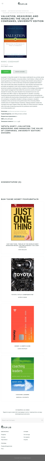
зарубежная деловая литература (18, 10)
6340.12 (16, 121)
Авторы (3, 437)
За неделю (27, 437)
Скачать (6, 71)
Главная (3, 10)
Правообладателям (6, 446)
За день (26, 439)
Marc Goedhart (10, 62)
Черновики (4, 439)
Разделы (3, 434)
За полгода (27, 434)
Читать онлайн (20, 71)
